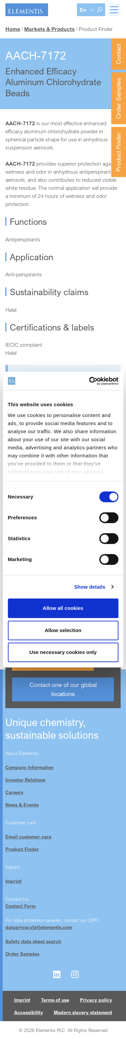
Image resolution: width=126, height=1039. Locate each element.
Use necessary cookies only (62, 652)
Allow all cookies (63, 608)
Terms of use (55, 1000)
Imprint (13, 881)
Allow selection (63, 630)
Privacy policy (96, 1000)
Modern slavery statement (83, 1012)
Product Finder (118, 152)
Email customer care (28, 836)
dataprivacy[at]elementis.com (38, 927)
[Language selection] (87, 9)
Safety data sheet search (33, 941)
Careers (14, 792)
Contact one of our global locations (63, 689)
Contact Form (20, 906)
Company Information (29, 767)
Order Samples (118, 98)
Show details (90, 587)
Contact (118, 54)
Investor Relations (25, 780)
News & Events (22, 804)
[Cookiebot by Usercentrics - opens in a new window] (89, 381)
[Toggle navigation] (114, 9)
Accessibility (28, 1012)
